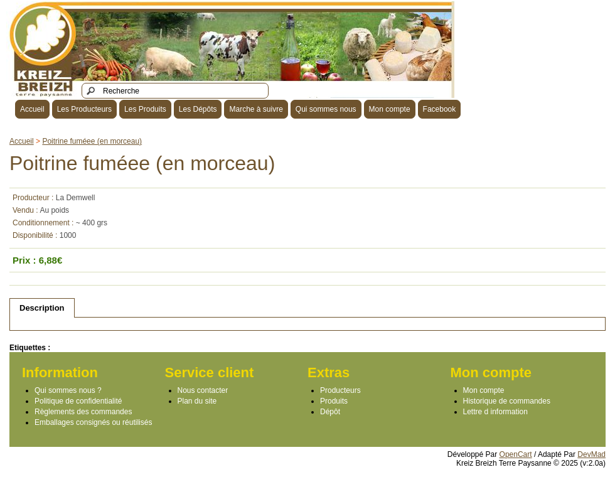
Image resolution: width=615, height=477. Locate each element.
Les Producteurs (84, 109)
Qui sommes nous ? (68, 390)
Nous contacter (203, 390)
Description (42, 308)
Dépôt (330, 411)
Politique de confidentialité (78, 401)
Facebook (439, 109)
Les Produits (145, 109)
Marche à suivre (255, 109)
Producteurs (340, 390)
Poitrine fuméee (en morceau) (92, 141)
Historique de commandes (506, 401)
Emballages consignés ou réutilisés (93, 422)
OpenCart (516, 454)
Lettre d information (495, 411)
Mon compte (389, 109)
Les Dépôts (198, 109)
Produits (334, 401)
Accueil (32, 109)
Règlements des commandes (83, 411)
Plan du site (197, 401)
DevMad (591, 454)
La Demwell (75, 197)
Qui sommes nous (326, 109)
